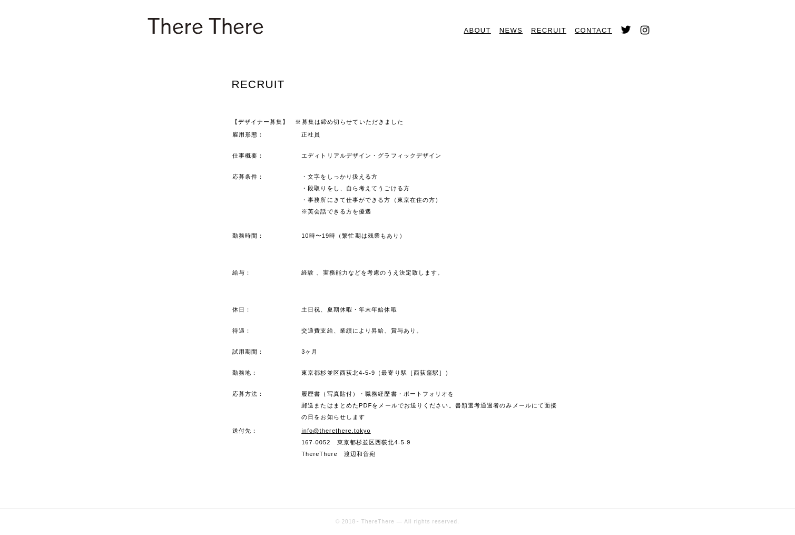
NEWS (511, 30)
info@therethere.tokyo (336, 430)
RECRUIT (548, 30)
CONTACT (593, 30)
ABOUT (477, 30)
